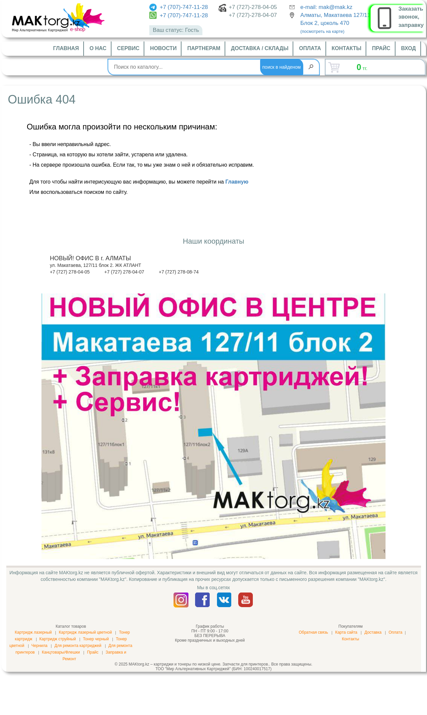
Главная (66, 48)
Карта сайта (346, 632)
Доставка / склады (259, 48)
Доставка (373, 632)
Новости (163, 48)
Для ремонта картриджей (77, 645)
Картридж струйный (57, 639)
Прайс (381, 48)
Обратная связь (313, 632)
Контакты (347, 48)
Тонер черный (96, 639)
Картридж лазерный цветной (85, 632)
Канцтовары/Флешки (61, 652)
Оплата (310, 48)
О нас (98, 48)
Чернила (39, 645)
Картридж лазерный (33, 632)
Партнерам (203, 48)
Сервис (128, 48)
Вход (408, 48)
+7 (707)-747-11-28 (178, 7)
